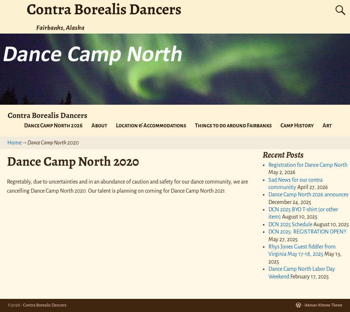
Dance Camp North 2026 (53, 125)
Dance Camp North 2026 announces (308, 194)
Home (14, 143)
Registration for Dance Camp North (307, 165)
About (99, 125)
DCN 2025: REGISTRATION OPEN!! (307, 232)
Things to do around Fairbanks (233, 125)
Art (327, 125)
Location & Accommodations (151, 125)
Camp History (297, 125)
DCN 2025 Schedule (290, 224)
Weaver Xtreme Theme (323, 305)
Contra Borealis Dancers (47, 115)
